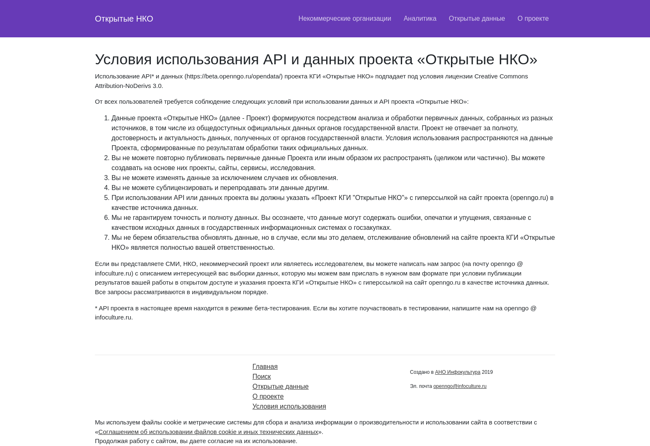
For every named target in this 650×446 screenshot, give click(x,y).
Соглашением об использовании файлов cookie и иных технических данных (208, 431)
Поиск (261, 376)
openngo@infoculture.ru (459, 386)
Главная (265, 366)
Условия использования (289, 406)
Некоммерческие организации (344, 18)
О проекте (533, 18)
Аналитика (420, 18)
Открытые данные (477, 18)
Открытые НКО (124, 18)
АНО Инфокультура (457, 372)
